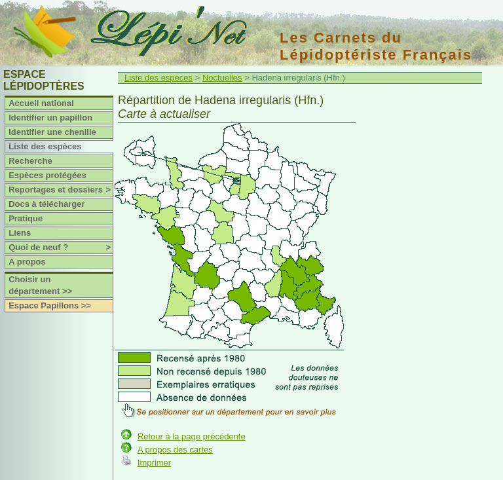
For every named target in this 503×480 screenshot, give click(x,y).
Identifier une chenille (52, 132)
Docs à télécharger (46, 204)
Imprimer (154, 463)
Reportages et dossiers (61, 190)
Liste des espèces (45, 146)
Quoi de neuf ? (61, 247)
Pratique (26, 218)
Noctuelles (222, 78)
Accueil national (41, 103)
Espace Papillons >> (50, 305)
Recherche (30, 161)
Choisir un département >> (40, 285)
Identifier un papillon (50, 117)
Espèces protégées (47, 175)
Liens (20, 233)
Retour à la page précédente (192, 436)
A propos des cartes (175, 449)
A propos (27, 262)
